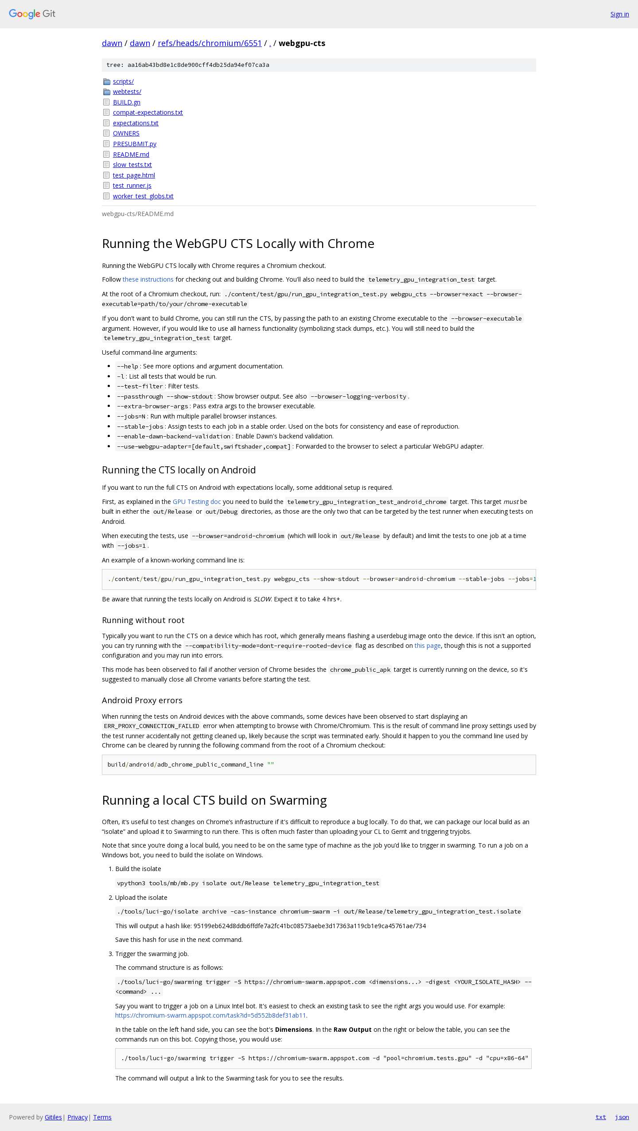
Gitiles (53, 1117)
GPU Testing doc (197, 501)
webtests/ (127, 91)
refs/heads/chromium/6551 (210, 43)
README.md (131, 154)
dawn (112, 43)
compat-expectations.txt (148, 112)
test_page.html (134, 175)
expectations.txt (136, 123)
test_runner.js (132, 185)
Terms (102, 1117)
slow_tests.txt (132, 164)
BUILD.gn (126, 102)
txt (600, 1117)
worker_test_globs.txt (143, 196)
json (622, 1117)
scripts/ (123, 81)
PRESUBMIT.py (134, 143)
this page (428, 645)
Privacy (77, 1117)
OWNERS (126, 133)
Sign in (620, 14)
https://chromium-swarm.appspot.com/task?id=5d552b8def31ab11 (210, 1015)
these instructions (148, 279)
